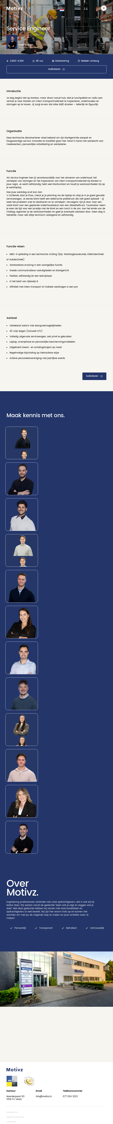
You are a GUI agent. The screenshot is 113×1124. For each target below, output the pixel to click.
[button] (62, 10)
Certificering (10, 1122)
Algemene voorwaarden (15, 1117)
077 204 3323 (70, 1096)
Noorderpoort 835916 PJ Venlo (15, 1098)
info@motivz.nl (44, 1096)
